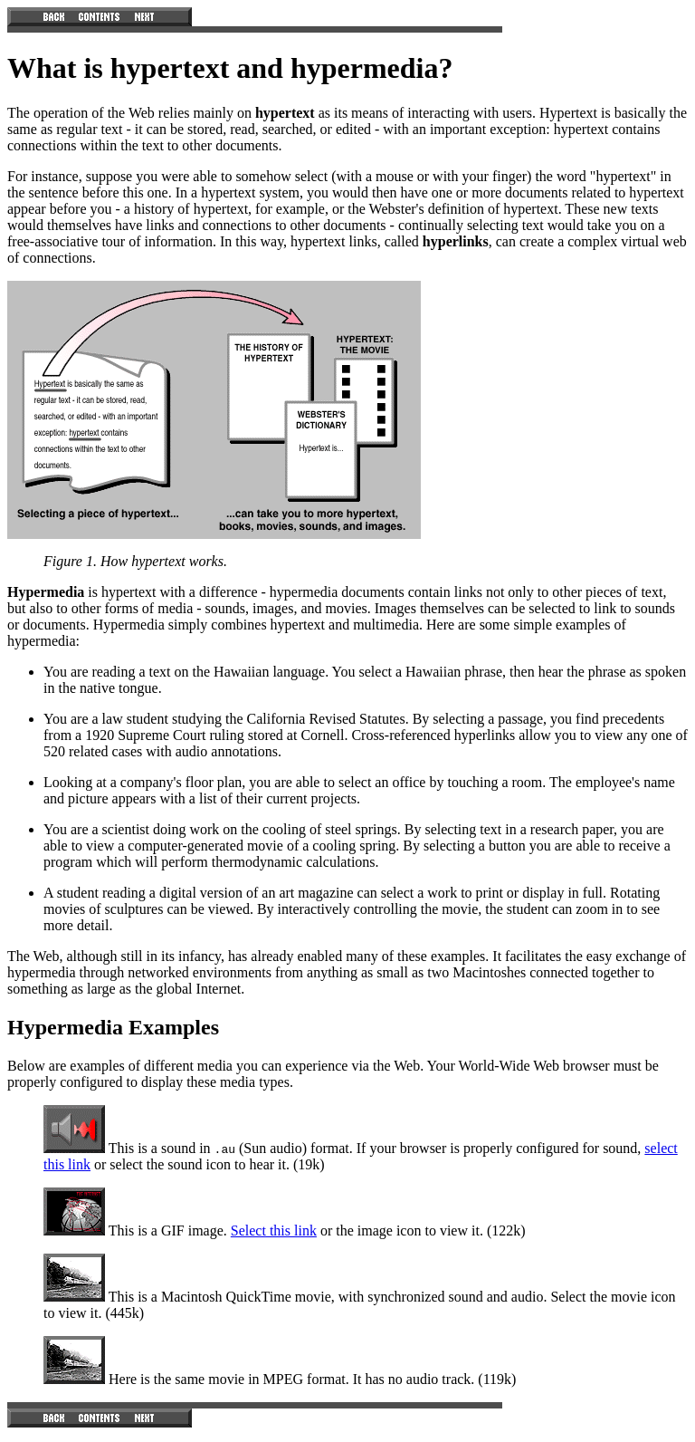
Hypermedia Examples (113, 1027)
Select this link (274, 1230)
